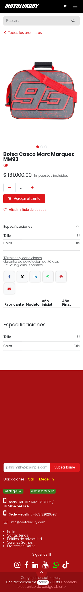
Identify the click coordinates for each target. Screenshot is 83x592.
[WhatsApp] (48, 276)
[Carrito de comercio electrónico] (64, 6)
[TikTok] (65, 565)
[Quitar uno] (9, 187)
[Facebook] (9, 276)
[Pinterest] (61, 276)
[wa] (55, 565)
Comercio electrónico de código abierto (47, 584)
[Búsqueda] (73, 20)
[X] (22, 276)
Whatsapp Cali (13, 491)
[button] (7, 145)
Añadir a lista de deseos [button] (25, 210)
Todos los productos (22, 33)
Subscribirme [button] (64, 467)
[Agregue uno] (32, 187)
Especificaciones (17, 226)
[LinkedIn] (35, 276)
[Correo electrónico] (9, 288)
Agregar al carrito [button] (24, 198)
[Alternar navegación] (75, 6)
